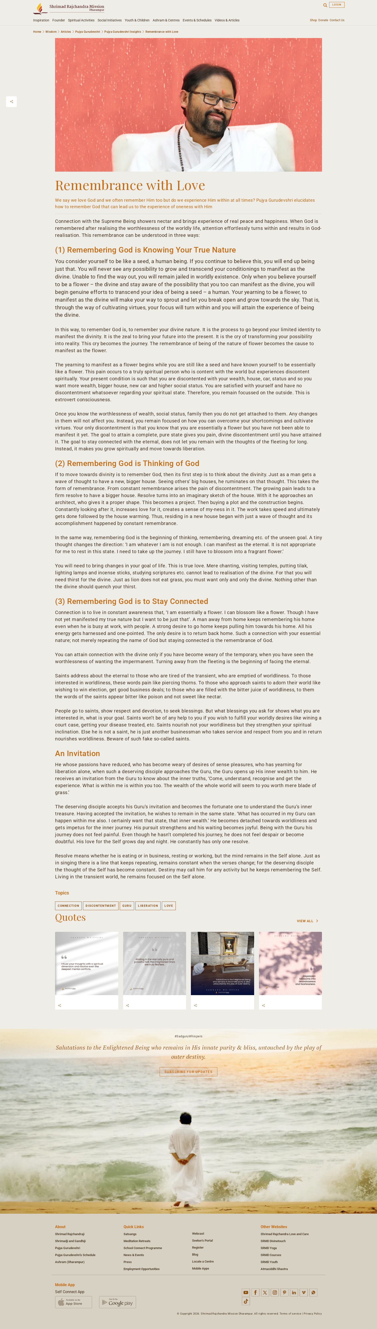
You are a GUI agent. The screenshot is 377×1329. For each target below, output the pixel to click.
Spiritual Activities (81, 20)
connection (68, 906)
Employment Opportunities (142, 1269)
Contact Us (337, 20)
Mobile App (65, 1285)
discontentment (101, 906)
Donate (323, 20)
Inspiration (41, 20)
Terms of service (290, 1313)
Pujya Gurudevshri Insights (122, 31)
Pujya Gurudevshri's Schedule (75, 1255)
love (168, 906)
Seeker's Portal (202, 1240)
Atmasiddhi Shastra (274, 1269)
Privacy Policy (313, 1313)
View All (307, 921)
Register (198, 1247)
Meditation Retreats (137, 1241)
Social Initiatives (110, 20)
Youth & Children (137, 20)
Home (37, 31)
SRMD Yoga (269, 1248)
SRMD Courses (271, 1255)
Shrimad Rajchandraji (69, 1234)
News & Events (134, 1255)
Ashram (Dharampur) (70, 1262)
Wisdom (51, 31)
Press (128, 1262)
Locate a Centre (203, 1261)
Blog (195, 1254)
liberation (148, 906)
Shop (313, 20)
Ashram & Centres (166, 20)
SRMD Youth (269, 1262)
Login (336, 4)
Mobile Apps (200, 1268)
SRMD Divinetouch (273, 1241)
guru (127, 906)
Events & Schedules (197, 20)
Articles (66, 31)
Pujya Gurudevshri (87, 31)
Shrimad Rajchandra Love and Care (285, 1234)
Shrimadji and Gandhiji (70, 1241)
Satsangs (130, 1234)
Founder (58, 20)
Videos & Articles (227, 20)
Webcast (198, 1233)
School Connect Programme (143, 1248)
